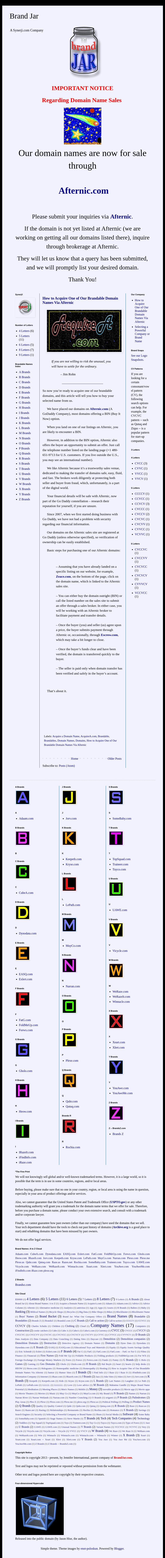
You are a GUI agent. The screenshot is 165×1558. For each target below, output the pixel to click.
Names (132, 1393)
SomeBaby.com (121, 818)
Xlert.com (118, 1047)
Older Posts (114, 758)
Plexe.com (72, 1060)
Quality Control (54, 1406)
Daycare (94, 1339)
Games (19, 1363)
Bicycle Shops (56, 1312)
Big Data (83, 1312)
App (92, 1308)
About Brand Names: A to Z (41, 1303)
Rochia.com (73, 1147)
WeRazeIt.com (121, 996)
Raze (132, 1406)
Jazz (98, 1376)
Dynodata (141, 1343)
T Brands (24, 468)
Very (144, 1427)
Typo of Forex (132, 1423)
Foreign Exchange (24, 1360)
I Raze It (123, 1372)
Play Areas (20, 1402)
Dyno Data (126, 1343)
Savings (142, 1410)
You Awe (103, 1439)
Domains (80, 740)
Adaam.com (26, 818)
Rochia (86, 1410)
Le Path (142, 1381)
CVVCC (140, 529)
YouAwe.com (120, 1088)
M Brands (25, 433)
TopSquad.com (121, 859)
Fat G (80, 1351)
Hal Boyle (107, 1364)
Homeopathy (89, 1368)
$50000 (18, 1299)
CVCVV (140, 524)
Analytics (68, 1308)
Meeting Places (49, 1389)
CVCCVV (141, 558)
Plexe (43, 1402)
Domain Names (65, 740)
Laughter (129, 1381)
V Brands (24, 478)
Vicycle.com (119, 950)
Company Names (107, 1325)
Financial (31, 1355)
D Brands (24, 387)
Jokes (120, 1376)
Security (38, 1414)
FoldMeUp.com (28, 1025)
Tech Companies (122, 1418)
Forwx (79, 1360)
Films (143, 1351)
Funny (115, 1360)
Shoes (99, 1414)
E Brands (24, 392)
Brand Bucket (47, 1316)
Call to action (96, 1320)
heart (118, 1364)
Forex (68, 1360)
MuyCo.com (73, 945)
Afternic (121, 216)
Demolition (109, 1338)
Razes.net (67, 1262)
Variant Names (103, 1427)
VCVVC (140, 534)
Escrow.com (109, 635)
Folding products (106, 1355)
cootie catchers (41, 1330)
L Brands (24, 428)
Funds (105, 1360)
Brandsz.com (23, 1284)
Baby (143, 1308)
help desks (141, 1364)
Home (74, 758)
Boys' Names (26, 1316)
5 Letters (24, 336)
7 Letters (87, 1299)
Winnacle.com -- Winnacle (93, 1435)
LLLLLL (58, 1385)
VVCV (139, 478)
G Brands (24, 402)
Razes (18, 1410)
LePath (18, 1385)
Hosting (103, 1368)
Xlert (58, 1439)
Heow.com (25, 1111)
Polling (125, 1402)
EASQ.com (26, 974)
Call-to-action (115, 1320)
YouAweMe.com (122, 1093)
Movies (41, 1393)
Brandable (103, 736)
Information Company (26, 1376)
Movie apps (144, 1389)
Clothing (69, 1325)
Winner (114, 1435)
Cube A (64, 1330)
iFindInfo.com (27, 1157)
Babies (134, 1308)
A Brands (24, 372)
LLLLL (46, 1385)
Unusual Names (69, 1427)
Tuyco (104, 1423)
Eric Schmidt (25, 1351)
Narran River (21, 1397)
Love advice (83, 1385)
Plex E (33, 1402)
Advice (135, 1303)
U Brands (24, 473)
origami (109, 1397)
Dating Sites (80, 1339)
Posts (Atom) (67, 765)
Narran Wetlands (40, 1397)
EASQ (52, 1347)
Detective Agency (71, 1343)
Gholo (63, 1364)
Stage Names (56, 1418)
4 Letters (24, 330)
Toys (66, 1423)
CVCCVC (141, 549)
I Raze (111, 1372)
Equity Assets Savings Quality (135, 1347)
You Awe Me (120, 1439)
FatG (89, 1351)
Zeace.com (63, 576)
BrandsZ (49, 1320)
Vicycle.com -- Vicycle (54, 1431)
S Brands (24, 463)
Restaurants (73, 1410)
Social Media (112, 1414)
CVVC (139, 468)
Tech (103, 1418)
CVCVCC (141, 566)
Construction (22, 1330)
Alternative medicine (49, 1308)
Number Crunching (78, 1397)
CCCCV (140, 493)
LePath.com (73, 905)
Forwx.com (26, 1030)
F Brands (24, 397)
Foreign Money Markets (49, 1360)
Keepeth (33, 1381)
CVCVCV (141, 575)
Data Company (41, 1339)
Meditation (33, 1389)
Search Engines (22, 1414)
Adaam (108, 1303)
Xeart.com (118, 1042)
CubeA (75, 1330)
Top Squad (36, 1423)
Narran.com (73, 986)
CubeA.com (26, 892)
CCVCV (140, 503)
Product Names (141, 1401)
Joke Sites (109, 1376)
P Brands (24, 448)
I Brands (24, 412)
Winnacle (51, 1435)
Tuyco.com (119, 869)
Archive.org (120, 1227)
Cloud (83, 1326)
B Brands (24, 377)
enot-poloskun (89, 1548)
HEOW (18, 1368)
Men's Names (67, 1389)
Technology (143, 1418)
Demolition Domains (26, 1343)
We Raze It (127, 1431)
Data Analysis (22, 1339)
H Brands (24, 407)
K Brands (24, 423)
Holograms (46, 1368)
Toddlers (23, 1423)
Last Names (115, 1381)
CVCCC (140, 509)
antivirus (81, 1308)
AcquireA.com (88, 736)
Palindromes (139, 1397)
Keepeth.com (74, 859)
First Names (47, 1355)
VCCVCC (141, 592)
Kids (61, 1381)
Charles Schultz (39, 1326)
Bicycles (71, 1312)
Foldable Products (84, 1355)
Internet (44, 1376)
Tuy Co (93, 1423)
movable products (111, 1389)
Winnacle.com (121, 1001)
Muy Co (64, 1393)
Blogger (119, 1548)
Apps (100, 1308)
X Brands (24, 489)
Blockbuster (122, 1312)
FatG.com (25, 1020)
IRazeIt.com (26, 1152)
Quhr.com (72, 1101)
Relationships (56, 1410)
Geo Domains (47, 1363)
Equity (113, 1347)
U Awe (146, 1423)
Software (128, 1414)
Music (52, 1393)
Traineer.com (120, 864)
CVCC (139, 463)
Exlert (39, 1351)
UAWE (37, 1427)
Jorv (129, 1376)
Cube (54, 1330)
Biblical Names (37, 1312)
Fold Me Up (65, 1355)
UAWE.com (119, 910)
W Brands (25, 484)
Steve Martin (73, 1418)
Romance (114, 1410)
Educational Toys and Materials (89, 1347)
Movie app (129, 1389)
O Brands (24, 443)
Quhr (69, 1406)
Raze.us (56, 1262)
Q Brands (24, 453)
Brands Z (118, 1134)
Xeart (143, 1435)
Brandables (50, 740)
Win (40, 1435)
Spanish (42, 1418)
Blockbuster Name (141, 1312)
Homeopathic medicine (67, 1368)
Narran (143, 1393)
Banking (20, 1311)
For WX (142, 1355)
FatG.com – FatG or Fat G (123, 1351)
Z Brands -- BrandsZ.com (60, 1444)
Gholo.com (26, 1070)
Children (56, 1326)
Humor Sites (65, 1372)
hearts (128, 1364)
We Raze (113, 1431)
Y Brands (24, 494)
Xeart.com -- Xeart (40, 1439)
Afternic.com (99, 409)
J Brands (24, 417)
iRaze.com (25, 1162)
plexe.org (49, 1270)
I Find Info (97, 1372)
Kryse (71, 1381)
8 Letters (24, 349)
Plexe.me (145, 1258)
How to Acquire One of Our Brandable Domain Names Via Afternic (142, 311)
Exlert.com (25, 979)
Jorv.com (71, 818)
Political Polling (110, 1402)
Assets (110, 1308)
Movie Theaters (26, 1393)
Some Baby (144, 1414)
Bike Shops (97, 1312)
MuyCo (75, 1393)
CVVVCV (141, 584)
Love (69, 1385)
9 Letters (24, 354)
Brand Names (117, 1316)
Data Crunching (61, 1339)
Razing (42, 1410)
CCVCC (140, 498)
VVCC (139, 473)
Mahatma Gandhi (117, 1385)
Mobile (81, 1389)
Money (93, 1389)
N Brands (24, 438)
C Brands (24, 382)
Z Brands (24, 499)
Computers (140, 1326)
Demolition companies (133, 1338)
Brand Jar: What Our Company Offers (82, 1316)
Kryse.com (72, 864)
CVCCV (140, 514)
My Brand (105, 1393)
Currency (102, 1330)
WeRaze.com (120, 991)
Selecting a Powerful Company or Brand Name (142, 334)
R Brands (24, 458)
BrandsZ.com (63, 1320)
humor (51, 1372)
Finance (19, 1355)
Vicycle (19, 1431)
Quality (39, 1406)
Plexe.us (19, 1262)
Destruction (50, 1343)
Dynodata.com (28, 933)
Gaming (32, 1364)
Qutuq (93, 1406)
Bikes (109, 1312)
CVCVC (140, 519)
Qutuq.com (72, 1106)
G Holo (142, 1360)
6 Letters (24, 344)
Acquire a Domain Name (66, 736)
